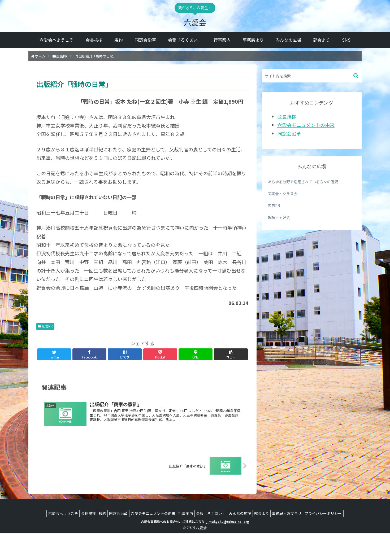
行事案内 (185, 514)
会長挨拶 (286, 116)
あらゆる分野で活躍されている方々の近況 (303, 181)
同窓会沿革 (289, 133)
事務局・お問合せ (297, 514)
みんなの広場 (245, 514)
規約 (94, 514)
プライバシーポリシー (336, 514)
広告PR (47, 326)
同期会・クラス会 (282, 193)
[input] (312, 75)
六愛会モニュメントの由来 (306, 124)
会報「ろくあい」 (213, 514)
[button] (356, 75)
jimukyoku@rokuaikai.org (227, 522)
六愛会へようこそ (50, 514)
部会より (269, 514)
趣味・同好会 (279, 217)
